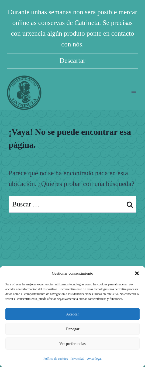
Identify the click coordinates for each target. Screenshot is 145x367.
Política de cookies (55, 359)
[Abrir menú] (134, 92)
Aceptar (72, 314)
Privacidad (77, 359)
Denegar (73, 329)
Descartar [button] (72, 60)
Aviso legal (94, 359)
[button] (137, 273)
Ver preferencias (72, 343)
